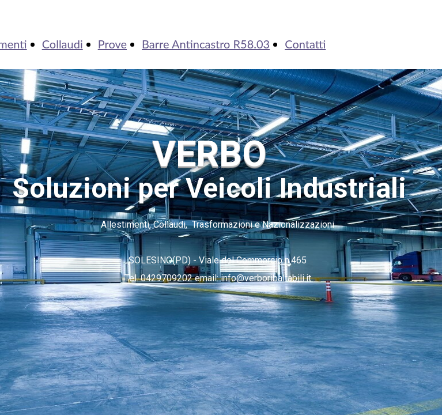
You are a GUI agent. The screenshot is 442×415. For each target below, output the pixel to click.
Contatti (305, 44)
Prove (112, 44)
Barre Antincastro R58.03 (206, 44)
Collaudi (62, 44)
